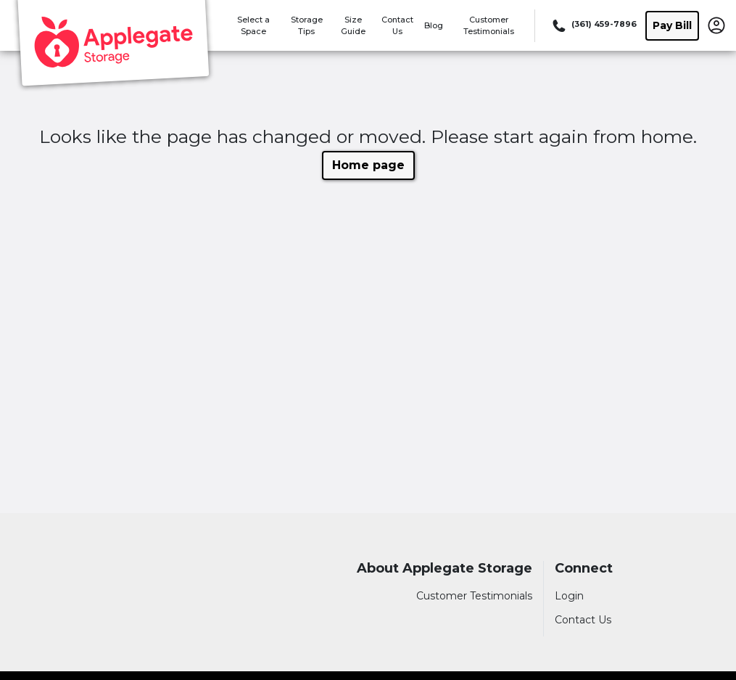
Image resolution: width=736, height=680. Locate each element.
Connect (584, 568)
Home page (368, 165)
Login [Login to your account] (569, 595)
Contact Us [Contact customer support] (583, 619)
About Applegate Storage (444, 568)
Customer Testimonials (474, 595)
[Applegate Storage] (113, 45)
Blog (433, 25)
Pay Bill (672, 25)
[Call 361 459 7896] (593, 25)
